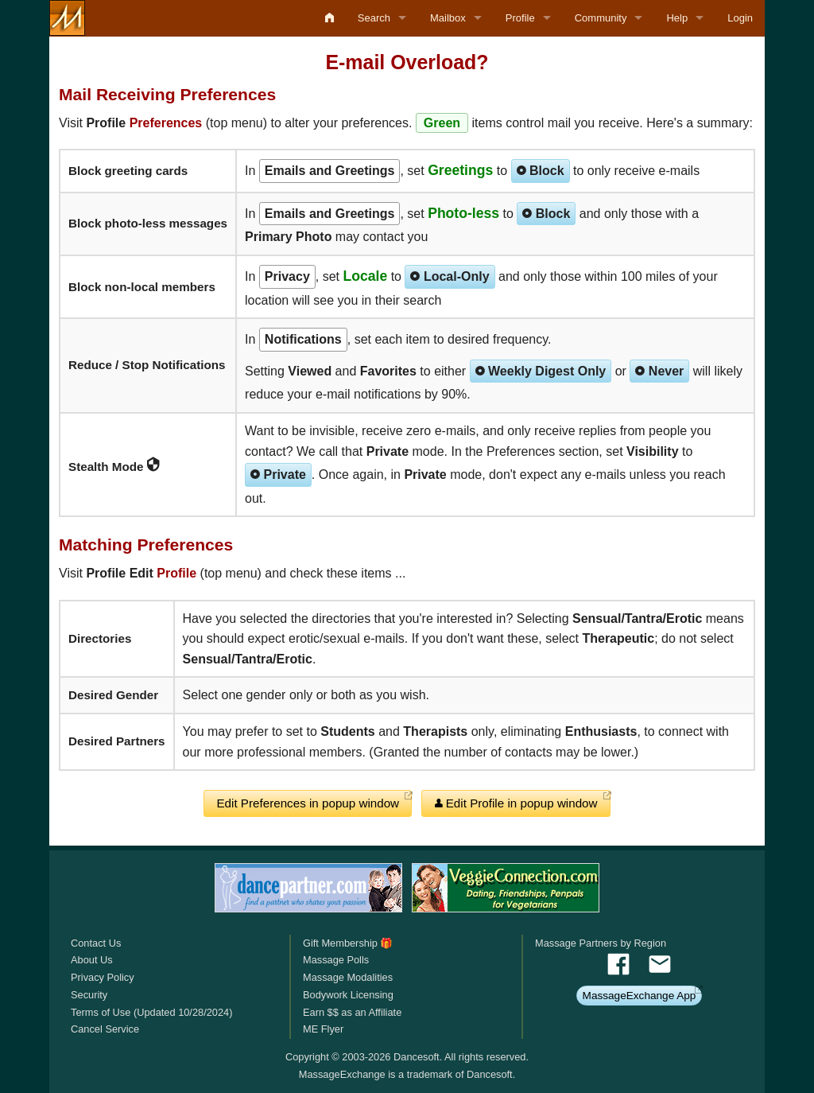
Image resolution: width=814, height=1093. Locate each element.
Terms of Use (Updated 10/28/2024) (151, 1012)
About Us (92, 960)
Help (677, 18)
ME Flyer (323, 1029)
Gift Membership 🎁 (348, 943)
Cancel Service (105, 1029)
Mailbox (448, 18)
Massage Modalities (348, 977)
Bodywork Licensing (348, 995)
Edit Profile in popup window (516, 803)
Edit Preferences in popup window (307, 803)
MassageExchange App (639, 996)
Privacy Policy (102, 977)
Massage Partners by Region (600, 943)
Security (89, 995)
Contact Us (96, 943)
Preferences (166, 123)
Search (374, 18)
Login (740, 18)
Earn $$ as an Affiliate (352, 1012)
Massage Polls (336, 960)
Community (601, 18)
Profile (520, 18)
